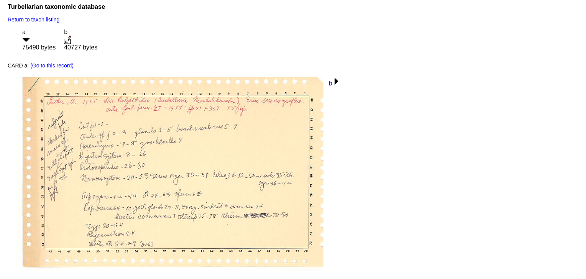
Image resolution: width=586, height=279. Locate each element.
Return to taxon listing (33, 19)
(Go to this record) (52, 65)
